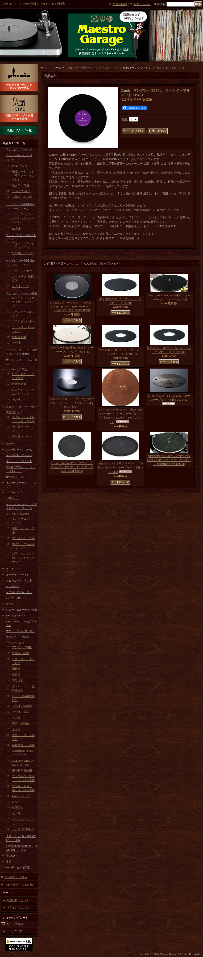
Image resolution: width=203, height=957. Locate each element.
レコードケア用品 (16, 369)
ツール (10, 603)
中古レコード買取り (17, 637)
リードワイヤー (22, 270)
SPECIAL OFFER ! (16, 615)
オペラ (16, 729)
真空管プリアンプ (23, 436)
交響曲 (16, 674)
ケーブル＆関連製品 (17, 514)
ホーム (44, 68)
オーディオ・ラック (17, 574)
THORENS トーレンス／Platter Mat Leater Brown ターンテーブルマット (120, 416)
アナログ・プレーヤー (19, 149)
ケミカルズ (12, 586)
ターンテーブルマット (104, 68)
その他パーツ (20, 286)
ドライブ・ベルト (23, 321)
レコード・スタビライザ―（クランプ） (23, 302)
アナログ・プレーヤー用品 (21, 293)
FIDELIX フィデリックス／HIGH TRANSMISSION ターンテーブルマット (72, 306)
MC (14, 160)
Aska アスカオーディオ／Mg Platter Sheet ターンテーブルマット (72, 403)
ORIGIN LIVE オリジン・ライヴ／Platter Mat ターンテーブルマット (120, 468)
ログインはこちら (17, 907)
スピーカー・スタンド (19, 580)
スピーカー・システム (19, 449)
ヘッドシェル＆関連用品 (20, 260)
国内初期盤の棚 (22, 770)
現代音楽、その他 (23, 745)
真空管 (10, 443)
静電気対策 (19, 384)
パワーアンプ (14, 492)
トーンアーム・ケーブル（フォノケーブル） (23, 218)
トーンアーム (20, 208)
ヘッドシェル (20, 265)
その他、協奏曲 (22, 706)
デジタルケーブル (23, 538)
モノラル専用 (20, 185)
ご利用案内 (120, 4)
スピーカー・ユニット (19, 461)
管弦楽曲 (17, 680)
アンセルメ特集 (22, 647)
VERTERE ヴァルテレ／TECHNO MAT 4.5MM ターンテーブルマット (169, 460)
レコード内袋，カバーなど (21, 406)
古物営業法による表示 (18, 885)
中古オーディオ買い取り (20, 631)
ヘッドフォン (14, 568)
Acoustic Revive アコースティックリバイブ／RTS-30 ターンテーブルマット (71, 467)
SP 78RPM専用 (21, 191)
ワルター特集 (20, 653)
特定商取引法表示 (15, 877)
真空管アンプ (14, 412)
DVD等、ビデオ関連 (18, 867)
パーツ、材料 (14, 597)
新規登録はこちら (17, 900)
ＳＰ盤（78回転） (23, 829)
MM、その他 (20, 165)
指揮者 (16, 668)
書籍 (8, 861)
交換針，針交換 (22, 197)
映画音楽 (17, 807)
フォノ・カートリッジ (19, 155)
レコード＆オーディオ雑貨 (21, 609)
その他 (16, 228)
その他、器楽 (20, 712)
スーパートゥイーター (19, 455)
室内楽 (16, 717)
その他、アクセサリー (19, 592)
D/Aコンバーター (16, 477)
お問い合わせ (142, 4)
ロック (16, 801)
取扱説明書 (19, 337)
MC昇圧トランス (22, 253)
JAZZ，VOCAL (21, 796)
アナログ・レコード (17, 642)
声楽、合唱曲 (20, 723)
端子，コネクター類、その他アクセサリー (23, 557)
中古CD (10, 855)
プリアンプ (12, 498)
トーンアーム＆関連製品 (20, 204)
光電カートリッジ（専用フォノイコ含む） (23, 175)
